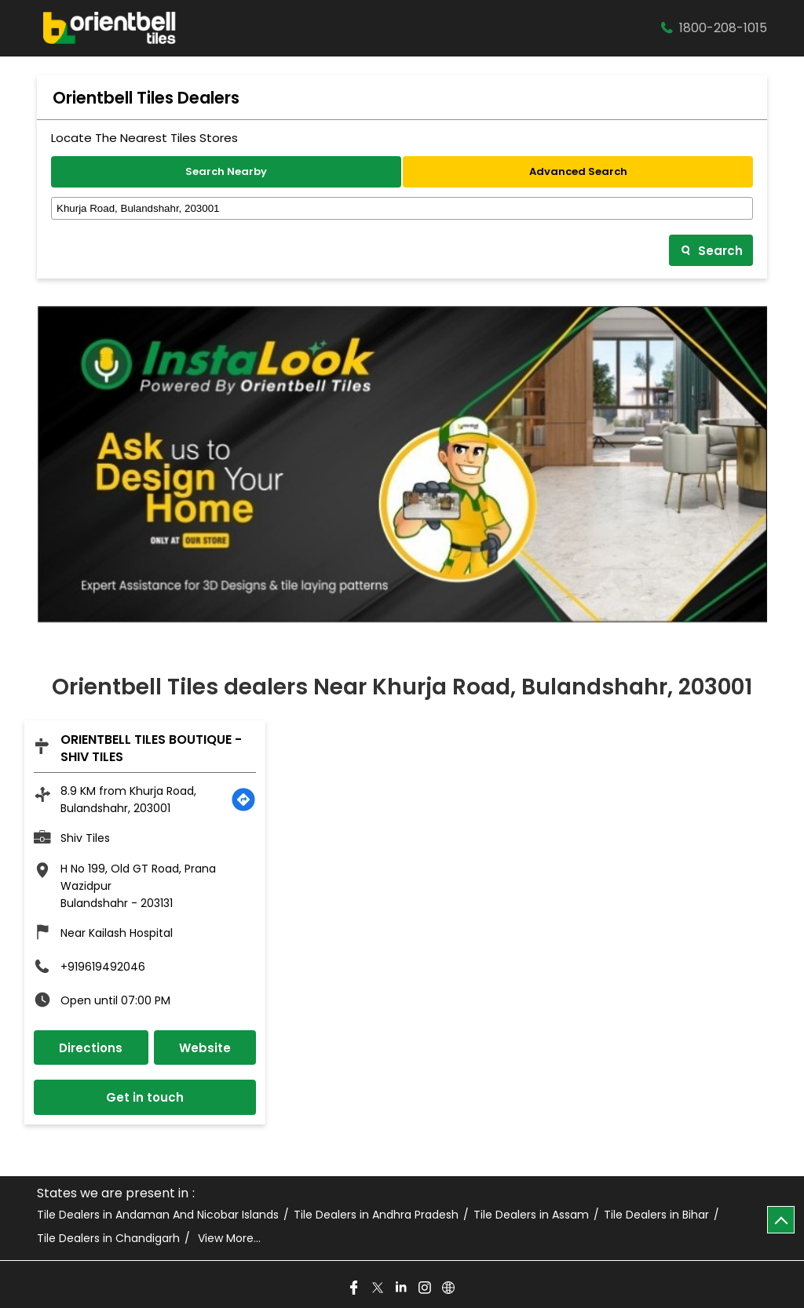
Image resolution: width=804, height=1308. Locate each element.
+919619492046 (102, 967)
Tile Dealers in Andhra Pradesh (376, 1215)
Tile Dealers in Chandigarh (108, 1238)
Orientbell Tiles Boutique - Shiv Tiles (151, 748)
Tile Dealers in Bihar (656, 1215)
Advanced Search (578, 171)
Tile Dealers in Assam (531, 1215)
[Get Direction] (243, 799)
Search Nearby (226, 171)
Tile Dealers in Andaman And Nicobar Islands (158, 1215)
